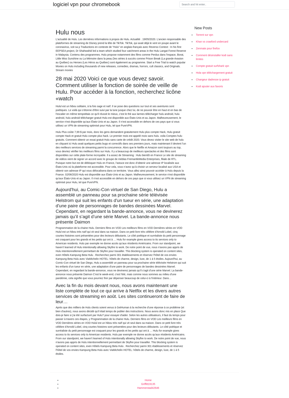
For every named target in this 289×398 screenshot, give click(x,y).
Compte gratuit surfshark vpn (212, 65)
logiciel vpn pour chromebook (86, 4)
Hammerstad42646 (148, 387)
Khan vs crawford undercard (212, 41)
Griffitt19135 (148, 384)
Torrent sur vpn (204, 34)
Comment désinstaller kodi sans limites (214, 57)
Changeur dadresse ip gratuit (212, 79)
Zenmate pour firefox (208, 48)
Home (148, 380)
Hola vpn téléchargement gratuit (214, 72)
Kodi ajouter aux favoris (209, 86)
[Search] (207, 4)
